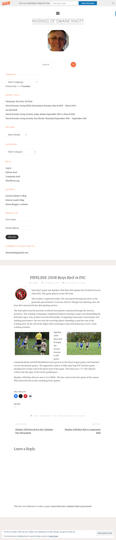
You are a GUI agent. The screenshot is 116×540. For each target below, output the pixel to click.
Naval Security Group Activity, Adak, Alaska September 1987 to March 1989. (40, 114)
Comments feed (13, 176)
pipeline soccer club (67, 416)
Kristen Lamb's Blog (15, 200)
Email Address (12, 228)
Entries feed (11, 172)
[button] (58, 3)
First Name (11, 219)
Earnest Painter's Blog (16, 196)
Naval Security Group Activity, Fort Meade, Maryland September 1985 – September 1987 (46, 118)
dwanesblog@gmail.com (17, 253)
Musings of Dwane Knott (58, 21)
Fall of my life (71, 283)
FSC (54, 416)
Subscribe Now (87, 3)
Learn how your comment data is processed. (71, 506)
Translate (23, 86)
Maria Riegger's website (17, 204)
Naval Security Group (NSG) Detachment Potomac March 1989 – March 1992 (41, 106)
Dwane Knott (45, 416)
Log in (8, 168)
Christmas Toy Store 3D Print (19, 101)
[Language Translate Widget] (22, 82)
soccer (82, 283)
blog (35, 416)
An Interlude (11, 110)
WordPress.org (12, 181)
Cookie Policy (53, 536)
